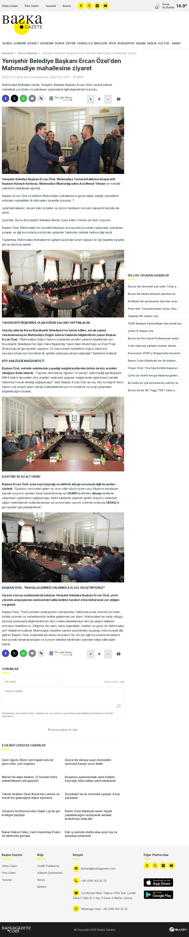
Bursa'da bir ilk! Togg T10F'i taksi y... (152, 390)
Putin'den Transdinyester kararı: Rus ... (154, 308)
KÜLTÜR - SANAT (169, 43)
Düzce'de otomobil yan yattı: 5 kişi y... (153, 286)
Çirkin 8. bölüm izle (140, 331)
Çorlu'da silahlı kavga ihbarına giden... (154, 375)
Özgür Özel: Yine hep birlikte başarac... (154, 368)
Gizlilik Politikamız (48, 866)
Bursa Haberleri (28, 53)
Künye (41, 880)
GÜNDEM (19, 43)
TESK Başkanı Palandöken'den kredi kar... (156, 323)
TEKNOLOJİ (85, 43)
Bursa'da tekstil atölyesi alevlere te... (152, 294)
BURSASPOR (125, 43)
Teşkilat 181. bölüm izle (143, 316)
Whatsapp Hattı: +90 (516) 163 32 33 (104, 909)
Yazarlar (50, 5)
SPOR (112, 43)
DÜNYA (59, 43)
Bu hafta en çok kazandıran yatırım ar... (154, 383)
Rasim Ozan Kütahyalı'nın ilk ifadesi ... (153, 360)
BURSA (7, 43)
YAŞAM (140, 43)
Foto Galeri (32, 5)
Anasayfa (7, 53)
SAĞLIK (152, 43)
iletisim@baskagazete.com (98, 868)
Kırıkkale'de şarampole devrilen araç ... (154, 301)
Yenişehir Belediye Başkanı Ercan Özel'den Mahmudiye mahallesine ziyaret (89, 53)
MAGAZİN (100, 43)
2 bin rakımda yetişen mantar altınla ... (153, 346)
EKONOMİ (46, 43)
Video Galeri (10, 5)
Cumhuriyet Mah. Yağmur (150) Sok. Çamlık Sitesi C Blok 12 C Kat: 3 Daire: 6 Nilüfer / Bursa (104, 895)
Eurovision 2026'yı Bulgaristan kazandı (154, 353)
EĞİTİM (70, 43)
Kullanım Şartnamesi (49, 873)
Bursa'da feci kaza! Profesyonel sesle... (154, 338)
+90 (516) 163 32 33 (93, 880)
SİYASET (33, 43)
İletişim (41, 886)
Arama (67, 5)
